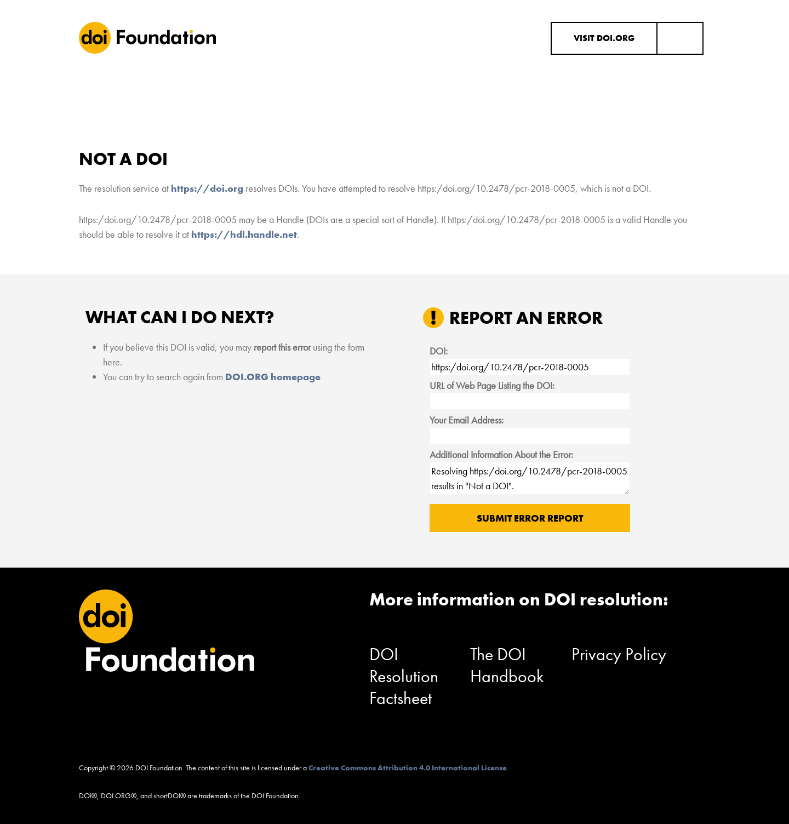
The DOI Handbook (507, 665)
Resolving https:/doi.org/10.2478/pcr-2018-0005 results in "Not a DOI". (530, 478)
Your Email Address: (467, 420)
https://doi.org (207, 188)
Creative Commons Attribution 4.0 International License (407, 767)
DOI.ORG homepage (273, 376)
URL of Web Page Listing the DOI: (492, 385)
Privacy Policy (618, 654)
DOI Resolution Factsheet (403, 676)
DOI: (439, 351)
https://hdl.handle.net (244, 234)
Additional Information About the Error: (501, 454)
